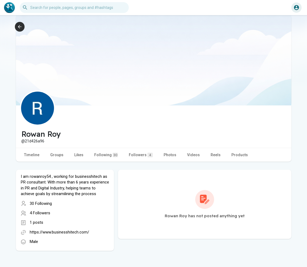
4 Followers (40, 213)
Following (106, 155)
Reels (216, 155)
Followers (141, 155)
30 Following (41, 203)
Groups (56, 155)
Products (239, 155)
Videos (193, 155)
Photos (170, 155)
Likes (78, 155)
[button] (74, 7)
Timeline (31, 155)
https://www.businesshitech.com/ (59, 232)
